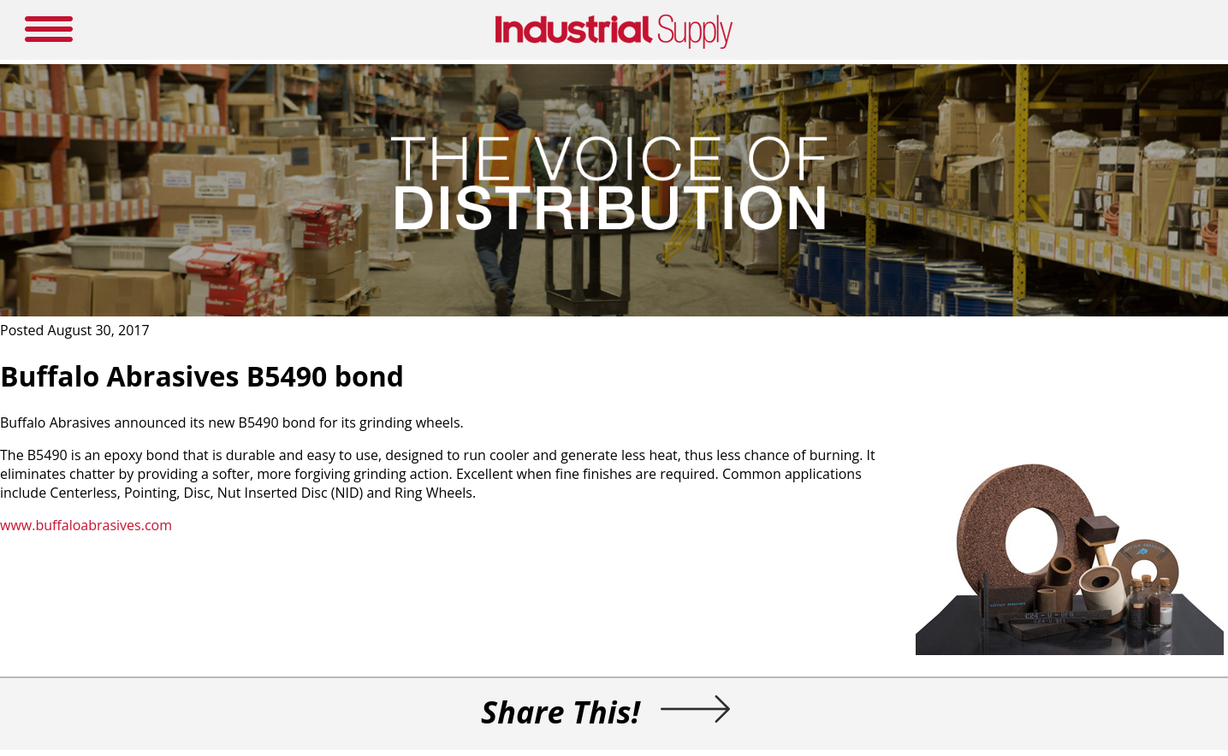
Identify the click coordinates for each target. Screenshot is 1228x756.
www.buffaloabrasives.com (86, 525)
